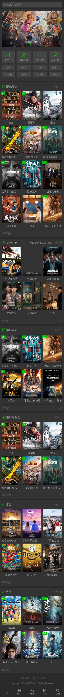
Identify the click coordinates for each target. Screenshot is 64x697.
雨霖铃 (31, 122)
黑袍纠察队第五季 (52, 157)
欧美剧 (24, 74)
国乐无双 (32, 575)
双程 (52, 313)
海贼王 (11, 627)
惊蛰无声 (32, 191)
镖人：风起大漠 (52, 226)
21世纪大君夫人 (52, 191)
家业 (52, 122)
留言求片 (25, 678)
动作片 (9, 67)
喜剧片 (24, 67)
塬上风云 (32, 278)
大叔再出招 (53, 278)
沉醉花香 (11, 313)
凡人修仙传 (53, 627)
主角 (11, 122)
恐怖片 (55, 67)
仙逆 (32, 627)
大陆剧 (9, 74)
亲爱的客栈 (53, 540)
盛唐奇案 (11, 226)
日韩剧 (55, 74)
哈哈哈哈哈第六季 (11, 540)
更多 (58, 86)
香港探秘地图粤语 (11, 157)
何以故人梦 (11, 278)
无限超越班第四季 (52, 575)
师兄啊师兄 (32, 662)
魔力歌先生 (11, 575)
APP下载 (38, 678)
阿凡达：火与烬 (32, 400)
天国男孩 (32, 313)
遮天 (52, 662)
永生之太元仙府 (11, 662)
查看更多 (32, 233)
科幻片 (40, 67)
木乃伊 (11, 400)
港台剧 (40, 74)
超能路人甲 (32, 157)
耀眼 (32, 226)
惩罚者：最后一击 (11, 191)
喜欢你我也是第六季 (33, 540)
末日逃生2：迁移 (53, 400)
